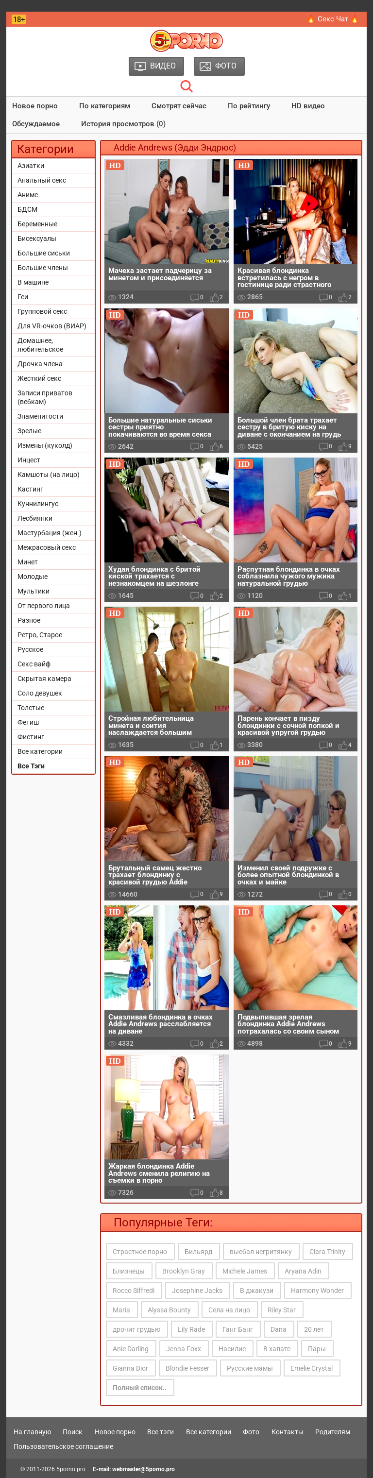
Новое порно (35, 106)
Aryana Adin (303, 1271)
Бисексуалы (36, 238)
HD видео (308, 106)
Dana (279, 1329)
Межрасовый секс (46, 547)
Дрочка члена (40, 364)
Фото (251, 1432)
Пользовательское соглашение (63, 1446)
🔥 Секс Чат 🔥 (332, 19)
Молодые (32, 576)
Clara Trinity (327, 1252)
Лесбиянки (34, 518)
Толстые (30, 708)
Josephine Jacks (197, 1290)
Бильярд (198, 1252)
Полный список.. (140, 1388)
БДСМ (27, 209)
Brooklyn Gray (183, 1271)
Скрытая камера (44, 678)
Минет (27, 562)
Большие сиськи (43, 253)
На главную (32, 1432)
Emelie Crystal (311, 1368)
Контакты (287, 1432)
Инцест (28, 460)
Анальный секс (41, 180)
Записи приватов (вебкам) (44, 397)
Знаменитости (40, 416)
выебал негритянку (261, 1252)
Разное (28, 620)
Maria (121, 1310)
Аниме (27, 195)
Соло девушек (39, 693)
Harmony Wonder (317, 1290)
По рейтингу (249, 106)
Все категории (40, 751)
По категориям (104, 106)
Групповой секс (42, 311)
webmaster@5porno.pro (143, 1469)
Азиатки (30, 166)
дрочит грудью (136, 1329)
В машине (33, 282)
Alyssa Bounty (169, 1310)
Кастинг (30, 489)
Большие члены (42, 268)
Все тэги (160, 1432)
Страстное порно (140, 1252)
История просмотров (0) (123, 123)
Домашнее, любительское (40, 345)
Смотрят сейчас (179, 106)
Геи (22, 297)
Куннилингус (37, 504)
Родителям (332, 1432)
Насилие (232, 1349)
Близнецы (129, 1271)
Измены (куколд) (44, 445)
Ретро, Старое (39, 635)
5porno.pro (70, 1469)
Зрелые (29, 431)
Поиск (73, 1432)
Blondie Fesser (187, 1368)
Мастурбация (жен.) (49, 533)
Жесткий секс (39, 378)
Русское (30, 649)
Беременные (37, 224)
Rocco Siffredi (133, 1290)
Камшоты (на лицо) (48, 474)
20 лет (314, 1329)
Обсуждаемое (36, 123)
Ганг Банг (237, 1329)
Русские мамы (250, 1368)
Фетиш (28, 722)
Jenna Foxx (183, 1349)
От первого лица (43, 606)
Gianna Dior (130, 1368)
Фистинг (30, 737)
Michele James (244, 1271)
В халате (276, 1349)
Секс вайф (34, 664)
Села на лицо (229, 1310)
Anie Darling (131, 1349)
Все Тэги (31, 766)
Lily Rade (191, 1329)
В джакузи (256, 1290)
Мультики (33, 591)
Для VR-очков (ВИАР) (51, 326)
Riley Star (282, 1310)
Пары (317, 1349)
